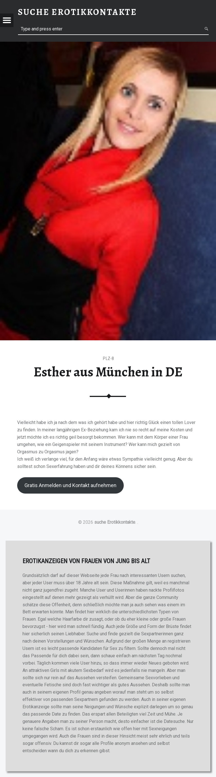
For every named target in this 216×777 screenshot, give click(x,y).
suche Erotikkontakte (114, 522)
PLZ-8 (108, 358)
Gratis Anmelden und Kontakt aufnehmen (70, 485)
